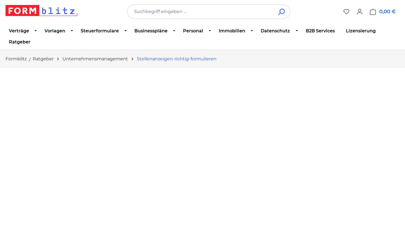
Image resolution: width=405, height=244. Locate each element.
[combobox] (200, 11)
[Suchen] (281, 11)
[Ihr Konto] (359, 11)
